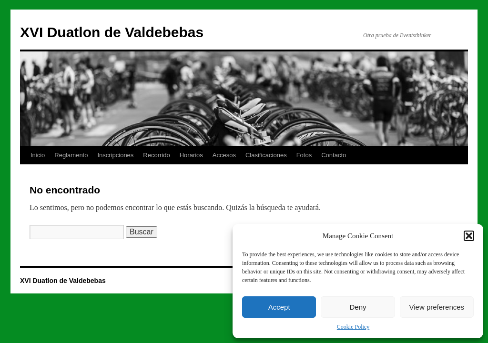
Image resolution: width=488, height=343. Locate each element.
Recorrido (156, 155)
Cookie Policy (353, 326)
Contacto (333, 155)
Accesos (224, 155)
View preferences (437, 307)
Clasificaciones (266, 155)
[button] (469, 236)
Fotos (304, 155)
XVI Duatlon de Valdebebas (111, 32)
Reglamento (71, 155)
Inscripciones (115, 155)
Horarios (191, 155)
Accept (279, 307)
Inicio (37, 155)
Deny (357, 307)
